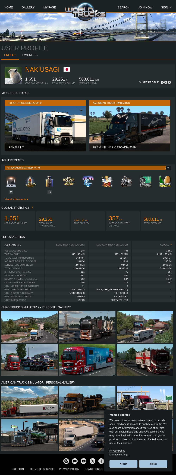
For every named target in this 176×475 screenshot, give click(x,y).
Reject (153, 463)
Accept (123, 463)
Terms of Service (42, 469)
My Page (49, 7)
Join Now (145, 7)
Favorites (29, 55)
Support (18, 469)
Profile (10, 55)
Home (8, 7)
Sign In (166, 7)
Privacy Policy (69, 469)
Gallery (28, 7)
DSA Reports (93, 469)
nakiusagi (42, 69)
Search (124, 7)
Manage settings (118, 454)
